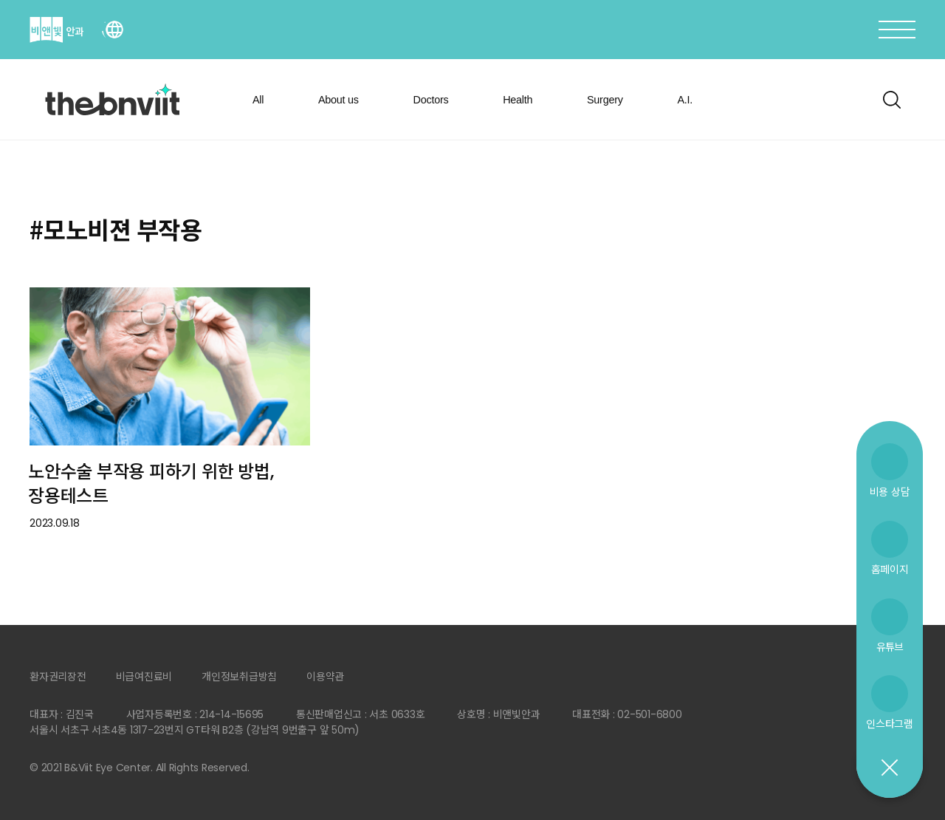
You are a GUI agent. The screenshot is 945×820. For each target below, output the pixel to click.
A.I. (685, 100)
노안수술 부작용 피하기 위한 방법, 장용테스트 (150, 483)
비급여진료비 (144, 676)
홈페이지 (890, 569)
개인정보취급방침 (239, 676)
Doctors (431, 100)
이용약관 (325, 676)
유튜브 (889, 647)
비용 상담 (890, 492)
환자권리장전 (58, 676)
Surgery (605, 100)
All (258, 100)
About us (338, 100)
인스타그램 (889, 724)
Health (517, 100)
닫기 (889, 768)
